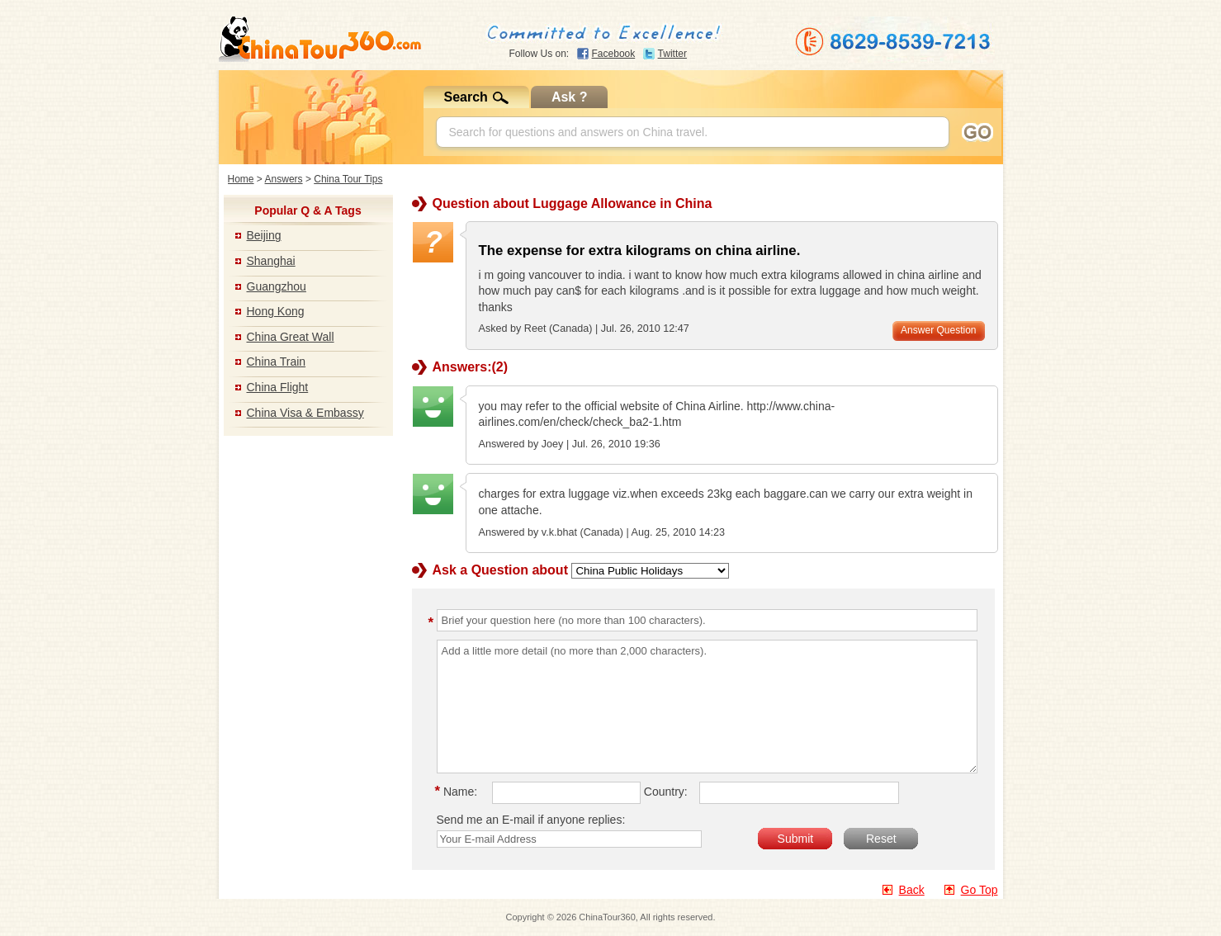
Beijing (264, 235)
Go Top (979, 889)
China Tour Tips (348, 179)
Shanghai (271, 260)
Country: (666, 791)
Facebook (614, 53)
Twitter (672, 53)
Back (912, 889)
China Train (276, 361)
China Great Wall (290, 336)
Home (241, 179)
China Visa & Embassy (305, 412)
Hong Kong (276, 311)
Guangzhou (276, 286)
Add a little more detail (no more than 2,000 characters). (707, 706)
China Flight (278, 387)
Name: (459, 791)
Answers (284, 179)
